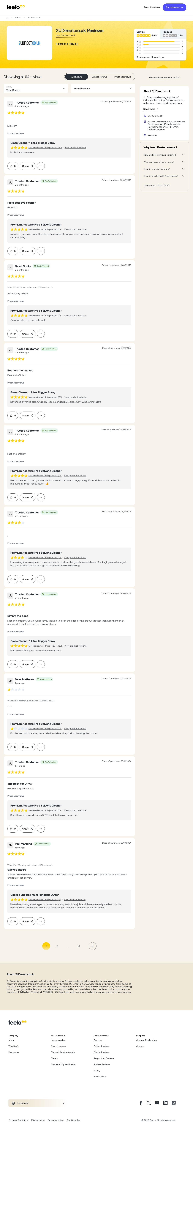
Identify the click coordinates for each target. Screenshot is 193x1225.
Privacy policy (38, 1120)
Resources (13, 1052)
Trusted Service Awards (63, 1052)
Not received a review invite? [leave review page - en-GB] (164, 77)
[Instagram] (174, 1103)
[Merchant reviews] (29, 43)
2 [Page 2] (57, 946)
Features (98, 1040)
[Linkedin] (165, 1103)
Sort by (9, 87)
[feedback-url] (15, 112)
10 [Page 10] (79, 946)
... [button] (68, 946)
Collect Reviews (101, 1046)
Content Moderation (146, 1040)
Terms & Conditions (18, 1120)
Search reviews (152, 7)
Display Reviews (101, 1052)
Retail (18, 17)
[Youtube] (157, 1103)
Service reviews (99, 77)
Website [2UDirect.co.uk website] (152, 135)
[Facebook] (140, 1103)
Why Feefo (13, 1046)
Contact (140, 1046)
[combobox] (36, 88)
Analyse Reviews (102, 1064)
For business (174, 7)
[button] (36, 88)
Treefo (54, 1058)
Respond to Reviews (104, 1058)
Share (27, 166)
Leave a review (58, 1040)
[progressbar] (158, 41)
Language (22, 1103)
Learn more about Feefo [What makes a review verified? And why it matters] (157, 185)
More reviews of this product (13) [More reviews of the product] (45, 229)
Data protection (56, 1120)
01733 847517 (155, 115)
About (11, 1040)
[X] (149, 1103)
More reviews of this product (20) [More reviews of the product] (45, 147)
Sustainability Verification (63, 1064)
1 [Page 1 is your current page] (46, 946)
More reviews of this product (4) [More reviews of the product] (44, 899)
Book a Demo (100, 1076)
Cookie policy (73, 1120)
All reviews (76, 77)
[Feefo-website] (16, 7)
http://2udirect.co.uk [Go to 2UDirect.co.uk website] (65, 35)
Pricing (97, 1070)
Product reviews (122, 77)
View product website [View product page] (75, 147)
